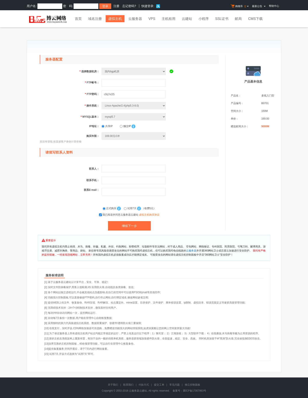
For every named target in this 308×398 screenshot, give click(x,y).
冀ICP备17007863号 (194, 390)
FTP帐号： (92, 82)
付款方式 (144, 384)
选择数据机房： (89, 71)
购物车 (240, 6)
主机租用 (168, 19)
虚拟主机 (115, 19)
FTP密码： (92, 94)
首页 (78, 19)
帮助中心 (274, 5)
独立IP (125, 126)
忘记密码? (129, 6)
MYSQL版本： (90, 116)
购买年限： (92, 136)
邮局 (238, 19)
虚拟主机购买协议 (149, 214)
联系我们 (128, 384)
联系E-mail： (91, 189)
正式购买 (110, 208)
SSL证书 (221, 19)
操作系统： (92, 105)
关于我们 (113, 384)
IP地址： (94, 126)
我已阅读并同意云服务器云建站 (131, 214)
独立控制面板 (192, 384)
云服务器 (135, 19)
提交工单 (159, 384)
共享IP (107, 126)
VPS (151, 19)
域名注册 (95, 19)
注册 (116, 6)
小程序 (203, 19)
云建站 (187, 19)
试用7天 (130, 208)
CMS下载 (255, 19)
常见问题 (174, 384)
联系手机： (92, 180)
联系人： (94, 168)
